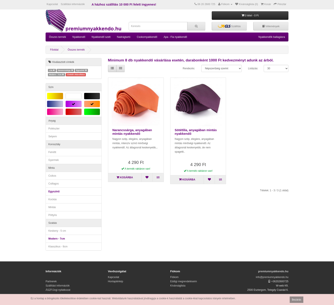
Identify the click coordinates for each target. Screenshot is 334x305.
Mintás (52, 207)
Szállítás (229, 26)
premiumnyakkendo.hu (273, 271)
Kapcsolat (52, 4)
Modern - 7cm (56, 75)
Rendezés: (189, 68)
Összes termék (57, 36)
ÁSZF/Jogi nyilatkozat (58, 289)
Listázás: (253, 68)
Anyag (52, 120)
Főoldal (54, 49)
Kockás (52, 199)
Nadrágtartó (123, 36)
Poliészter (54, 128)
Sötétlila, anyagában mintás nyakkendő (196, 131)
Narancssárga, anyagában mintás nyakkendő (132, 131)
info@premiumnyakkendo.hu (272, 277)
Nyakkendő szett (101, 36)
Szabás (52, 222)
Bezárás (296, 299)
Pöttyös (52, 215)
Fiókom (174, 277)
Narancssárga (65, 70)
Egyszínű (81, 70)
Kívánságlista (177, 285)
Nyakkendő (78, 36)
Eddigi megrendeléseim (183, 281)
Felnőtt (52, 152)
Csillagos (53, 183)
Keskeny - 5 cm (57, 230)
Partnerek (51, 281)
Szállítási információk (73, 4)
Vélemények (270, 26)
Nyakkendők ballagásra (271, 36)
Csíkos (52, 175)
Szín (50, 87)
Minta (51, 167)
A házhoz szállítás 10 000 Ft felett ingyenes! (124, 4)
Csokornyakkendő (147, 36)
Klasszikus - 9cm (58, 246)
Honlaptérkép (115, 281)
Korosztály (54, 144)
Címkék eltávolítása (76, 75)
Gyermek (53, 160)
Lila (52, 70)
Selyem (52, 136)
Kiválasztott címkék (61, 62)
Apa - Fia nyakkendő (175, 36)
